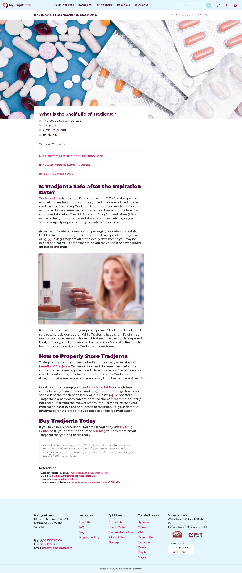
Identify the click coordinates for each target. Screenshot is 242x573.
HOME (57, 5)
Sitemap (113, 542)
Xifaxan (142, 527)
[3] (141, 378)
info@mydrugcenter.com (57, 547)
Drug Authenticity (89, 537)
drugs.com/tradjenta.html (64, 479)
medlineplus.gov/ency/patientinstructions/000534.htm (94, 482)
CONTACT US (141, 5)
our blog (99, 431)
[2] (49, 239)
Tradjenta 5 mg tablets (97, 387)
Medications (123, 5)
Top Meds (68, 5)
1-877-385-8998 (52, 540)
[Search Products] (208, 5)
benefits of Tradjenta (54, 366)
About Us (84, 522)
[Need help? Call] (218, 5)
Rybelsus (143, 522)
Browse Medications (120, 532)
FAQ (81, 527)
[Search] (193, 5)
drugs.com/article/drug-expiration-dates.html (74, 476)
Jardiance (144, 542)
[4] (111, 395)
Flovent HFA (145, 537)
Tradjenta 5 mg (50, 198)
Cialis (141, 532)
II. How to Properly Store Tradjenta (64, 165)
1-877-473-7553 (49, 544)
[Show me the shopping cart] (235, 5)
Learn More (84, 5)
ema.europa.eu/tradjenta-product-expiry (89, 473)
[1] (106, 198)
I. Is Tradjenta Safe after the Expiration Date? (71, 156)
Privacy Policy (116, 537)
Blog (81, 532)
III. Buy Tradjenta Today (56, 173)
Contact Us (115, 522)
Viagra (142, 557)
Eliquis (142, 552)
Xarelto (142, 547)
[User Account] (227, 5)
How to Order (103, 5)
